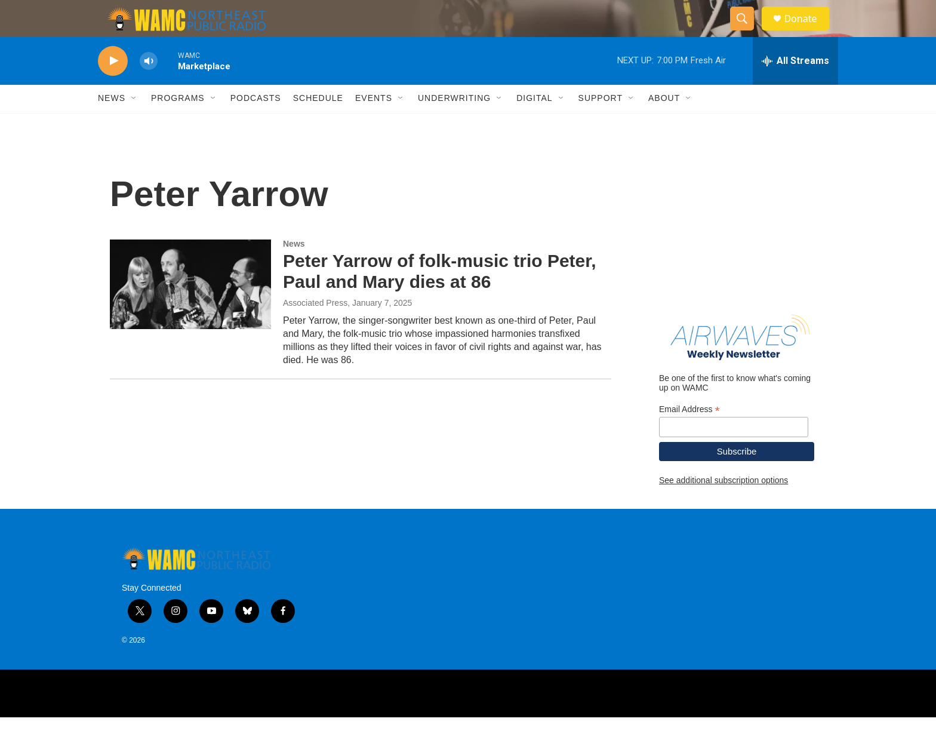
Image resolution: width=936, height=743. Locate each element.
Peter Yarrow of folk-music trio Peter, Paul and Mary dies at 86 (439, 297)
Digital (534, 124)
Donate (807, 31)
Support (600, 124)
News (111, 124)
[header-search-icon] (747, 32)
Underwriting (454, 124)
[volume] (148, 86)
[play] (112, 87)
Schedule (318, 124)
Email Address (689, 435)
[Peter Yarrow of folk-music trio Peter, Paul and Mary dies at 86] (190, 310)
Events (373, 124)
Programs (178, 124)
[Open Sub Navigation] (134, 124)
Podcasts (255, 124)
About (664, 124)
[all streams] (795, 86)
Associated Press (315, 328)
